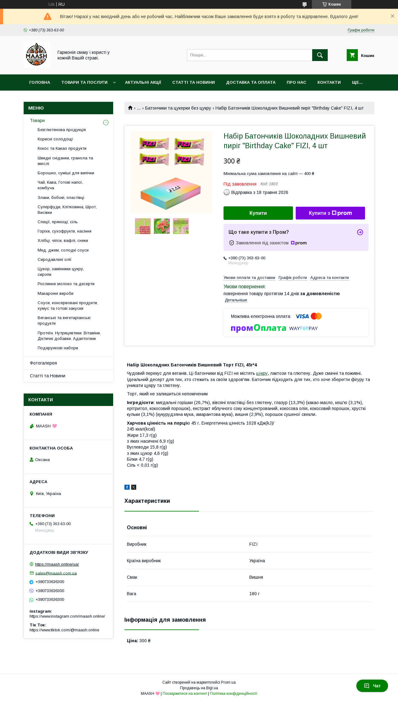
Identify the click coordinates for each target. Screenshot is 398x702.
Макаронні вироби (55, 293)
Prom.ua (228, 682)
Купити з (330, 213)
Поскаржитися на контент (185, 693)
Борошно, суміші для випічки (66, 173)
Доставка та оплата (250, 82)
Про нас (296, 82)
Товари (37, 120)
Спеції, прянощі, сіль (58, 221)
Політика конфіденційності (233, 693)
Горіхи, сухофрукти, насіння (64, 231)
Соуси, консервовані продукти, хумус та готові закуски (68, 305)
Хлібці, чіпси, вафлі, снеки (63, 240)
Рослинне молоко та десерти (66, 283)
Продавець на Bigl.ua (199, 688)
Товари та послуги (84, 82)
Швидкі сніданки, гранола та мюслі (65, 161)
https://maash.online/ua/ (57, 564)
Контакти (329, 82)
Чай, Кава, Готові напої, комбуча (60, 185)
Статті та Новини (193, 82)
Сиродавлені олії (55, 259)
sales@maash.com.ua (56, 573)
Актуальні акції (143, 82)
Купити (258, 213)
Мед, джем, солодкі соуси (63, 250)
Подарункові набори (58, 348)
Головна (39, 82)
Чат (372, 686)
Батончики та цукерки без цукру (178, 108)
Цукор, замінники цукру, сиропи (61, 271)
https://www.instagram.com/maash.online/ (67, 616)
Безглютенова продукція (62, 129)
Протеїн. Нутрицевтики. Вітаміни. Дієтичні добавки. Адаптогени (69, 336)
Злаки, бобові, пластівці (61, 197)
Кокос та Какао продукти (62, 148)
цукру (262, 373)
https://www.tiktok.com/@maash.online (64, 630)
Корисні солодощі (55, 139)
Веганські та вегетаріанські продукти (64, 320)
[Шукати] (320, 55)
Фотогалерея (43, 362)
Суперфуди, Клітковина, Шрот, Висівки (67, 210)
